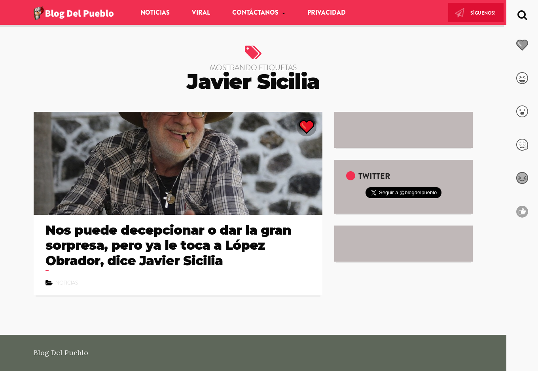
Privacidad (326, 12)
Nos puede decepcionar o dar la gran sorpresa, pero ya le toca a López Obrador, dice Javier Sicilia (168, 245)
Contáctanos (256, 12)
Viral (201, 12)
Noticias (155, 12)
